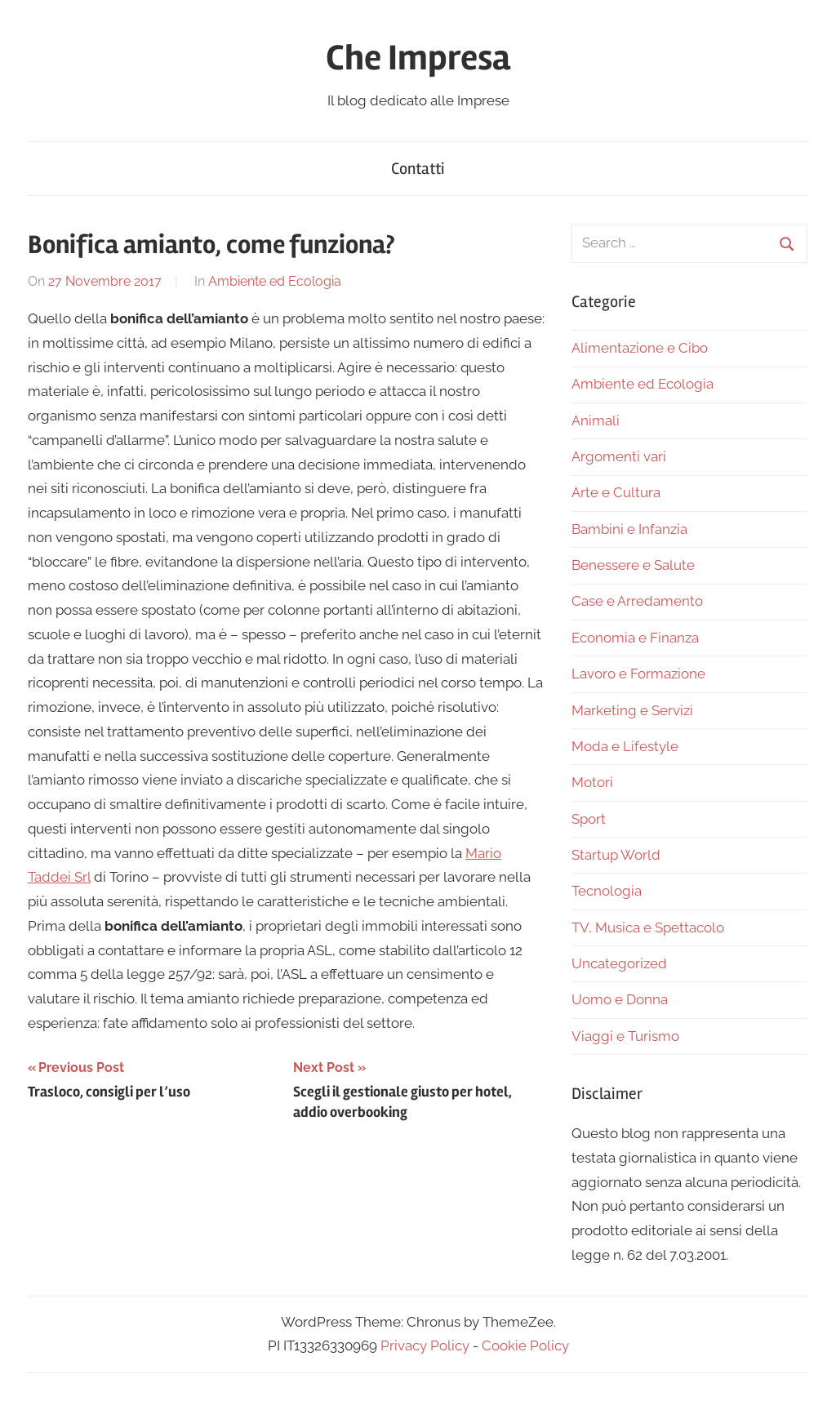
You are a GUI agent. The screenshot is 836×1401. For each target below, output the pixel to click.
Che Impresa (418, 58)
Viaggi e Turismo (625, 1036)
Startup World (615, 855)
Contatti (418, 168)
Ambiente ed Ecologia (274, 281)
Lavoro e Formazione (638, 673)
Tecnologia (606, 891)
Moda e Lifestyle (624, 746)
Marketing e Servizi (632, 710)
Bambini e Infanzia (629, 529)
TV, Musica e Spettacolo (647, 927)
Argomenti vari (618, 456)
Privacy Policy (424, 1345)
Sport (588, 819)
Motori (592, 782)
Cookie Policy (525, 1345)
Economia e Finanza (635, 637)
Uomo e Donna (619, 999)
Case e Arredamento (637, 601)
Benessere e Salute (633, 565)
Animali (595, 420)
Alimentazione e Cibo (639, 348)
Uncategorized (619, 963)
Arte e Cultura (615, 492)
